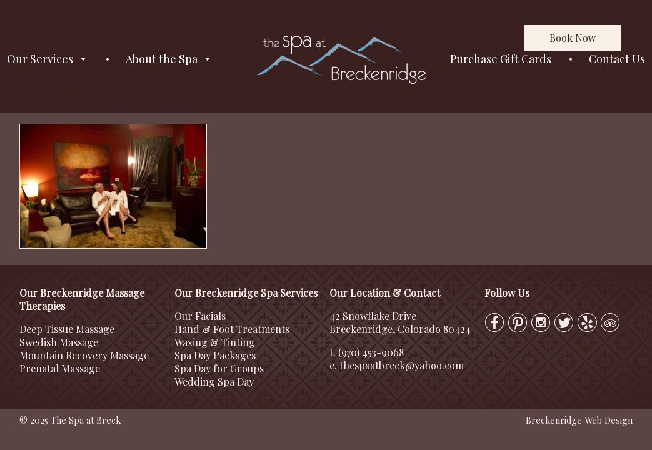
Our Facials (200, 315)
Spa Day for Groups (219, 368)
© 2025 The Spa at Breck (70, 420)
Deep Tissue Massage (66, 329)
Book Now (572, 37)
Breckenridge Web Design (579, 420)
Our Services (47, 59)
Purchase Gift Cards (500, 58)
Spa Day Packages (215, 355)
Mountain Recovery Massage (84, 355)
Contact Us (617, 58)
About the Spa (169, 59)
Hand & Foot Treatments (231, 329)
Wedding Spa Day (214, 381)
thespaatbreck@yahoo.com (401, 365)
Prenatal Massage (59, 368)
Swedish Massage (58, 342)
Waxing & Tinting (214, 342)
